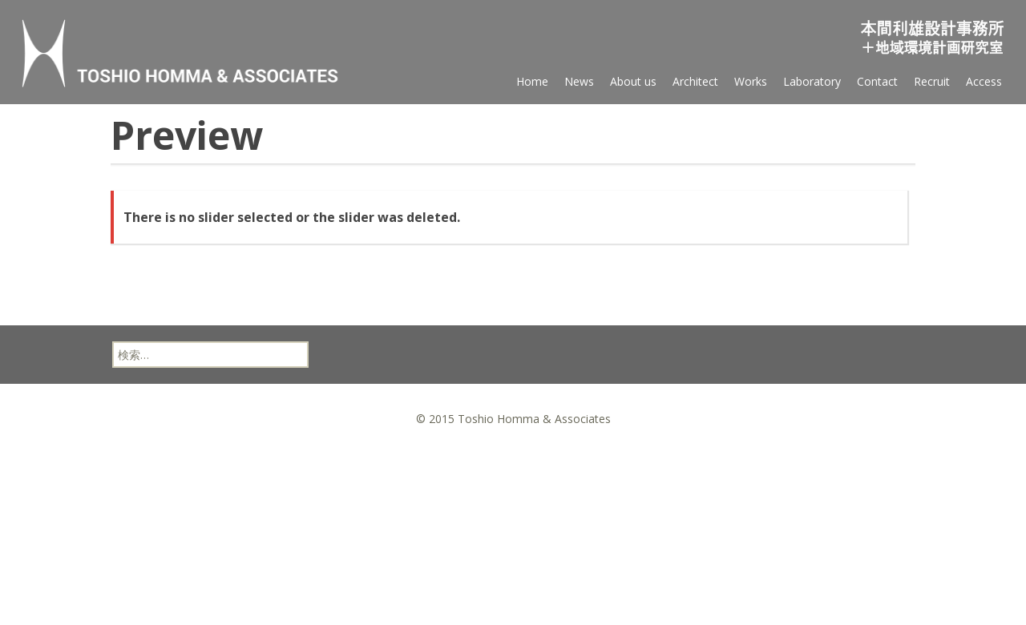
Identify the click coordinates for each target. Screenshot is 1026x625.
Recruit (932, 81)
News (579, 81)
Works (750, 81)
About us (633, 81)
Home (532, 81)
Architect (695, 81)
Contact (877, 81)
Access (984, 81)
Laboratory (812, 81)
